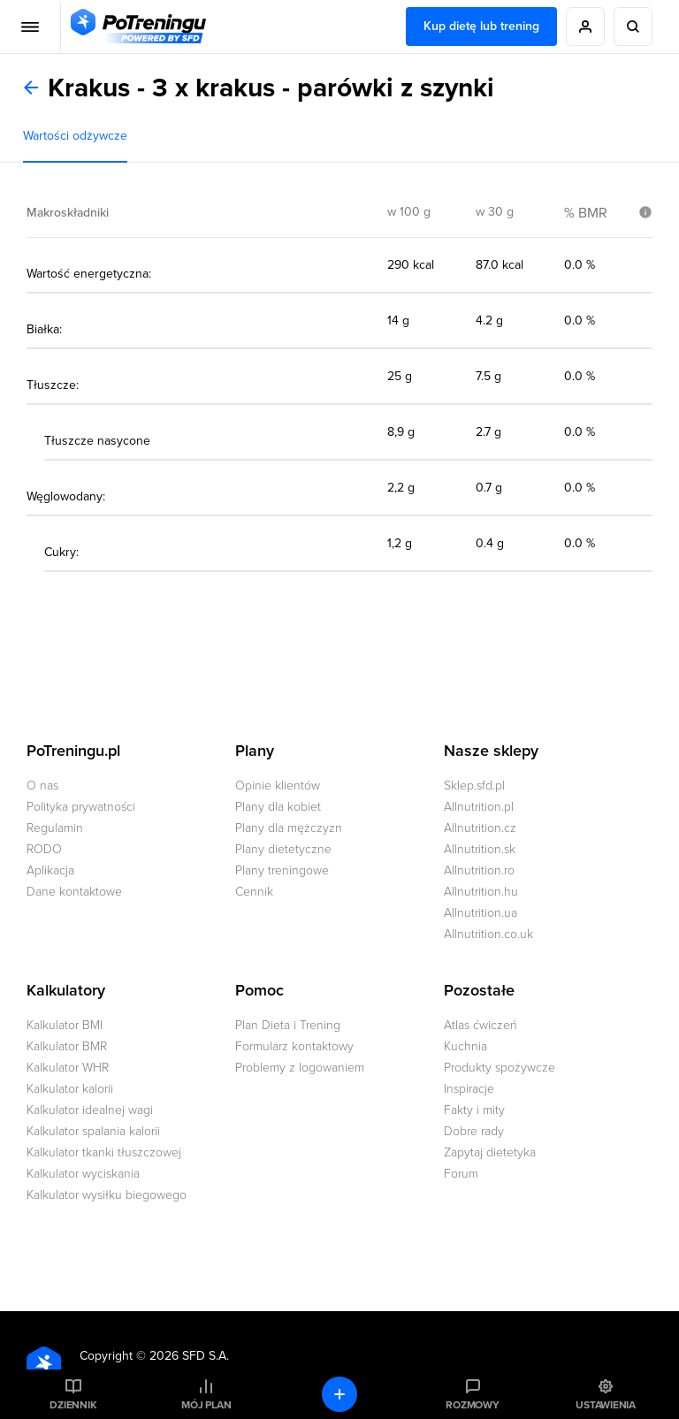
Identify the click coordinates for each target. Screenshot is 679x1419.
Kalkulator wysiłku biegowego (107, 1194)
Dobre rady (474, 1131)
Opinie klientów (277, 785)
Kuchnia (465, 1046)
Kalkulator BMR (67, 1046)
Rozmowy (472, 1405)
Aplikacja (50, 870)
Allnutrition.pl (479, 806)
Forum (461, 1173)
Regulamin (55, 827)
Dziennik (73, 1405)
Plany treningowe (282, 870)
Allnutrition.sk (479, 849)
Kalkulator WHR (68, 1067)
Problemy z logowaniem (299, 1067)
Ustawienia (606, 1405)
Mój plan (206, 1405)
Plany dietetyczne (283, 849)
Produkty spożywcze (499, 1067)
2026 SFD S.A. (189, 1355)
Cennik (254, 891)
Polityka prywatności (81, 806)
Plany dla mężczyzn (288, 827)
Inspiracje (469, 1088)
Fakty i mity (474, 1110)
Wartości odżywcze (75, 135)
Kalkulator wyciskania (83, 1173)
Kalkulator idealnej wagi (90, 1110)
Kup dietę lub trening (481, 26)
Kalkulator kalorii (70, 1088)
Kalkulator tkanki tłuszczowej (104, 1152)
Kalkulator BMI (65, 1025)
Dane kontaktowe (74, 891)
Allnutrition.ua (480, 912)
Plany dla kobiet (278, 806)
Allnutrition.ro (479, 870)
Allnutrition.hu (481, 891)
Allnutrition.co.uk (488, 934)
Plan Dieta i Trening (287, 1025)
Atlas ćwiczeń (480, 1025)
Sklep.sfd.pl (474, 785)
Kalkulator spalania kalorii (93, 1131)
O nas (42, 785)
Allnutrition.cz (480, 827)
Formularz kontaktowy (294, 1046)
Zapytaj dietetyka (490, 1152)
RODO (44, 849)
